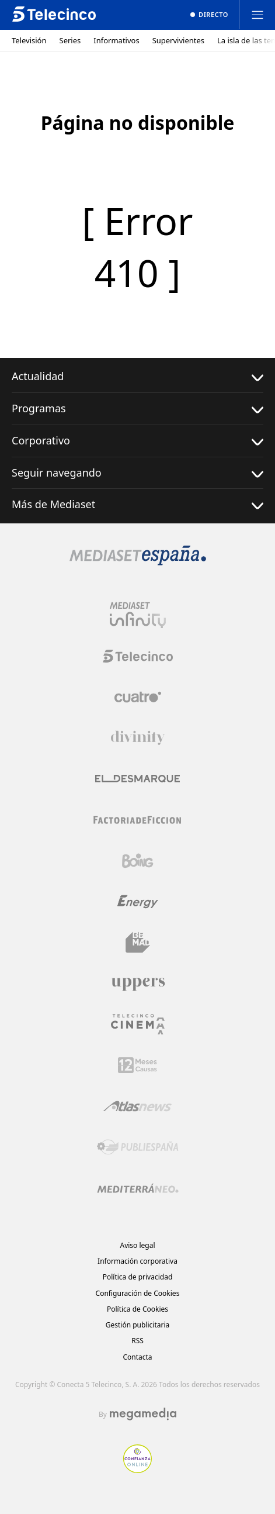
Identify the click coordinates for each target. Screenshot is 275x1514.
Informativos (116, 40)
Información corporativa (137, 1261)
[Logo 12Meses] (137, 1065)
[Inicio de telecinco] (54, 14)
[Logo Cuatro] (137, 697)
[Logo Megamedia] (143, 1414)
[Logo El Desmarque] (137, 778)
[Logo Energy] (137, 901)
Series (70, 40)
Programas (137, 408)
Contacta (137, 1357)
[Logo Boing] (138, 860)
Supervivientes (178, 40)
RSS (137, 1341)
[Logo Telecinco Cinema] (138, 1024)
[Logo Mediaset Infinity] (138, 615)
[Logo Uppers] (138, 983)
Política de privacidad (138, 1277)
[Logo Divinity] (138, 738)
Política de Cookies (137, 1309)
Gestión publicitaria (138, 1325)
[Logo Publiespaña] (138, 1147)
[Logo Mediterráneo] (138, 1188)
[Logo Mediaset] (138, 562)
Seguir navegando (137, 472)
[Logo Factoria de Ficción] (137, 819)
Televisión (29, 40)
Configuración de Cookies (138, 1293)
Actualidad (137, 376)
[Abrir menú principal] (257, 14)
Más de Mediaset (137, 504)
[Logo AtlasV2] (137, 1106)
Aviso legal (137, 1245)
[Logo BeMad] (138, 942)
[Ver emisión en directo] (209, 14)
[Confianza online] (137, 1469)
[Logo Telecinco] (138, 656)
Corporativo (137, 440)
